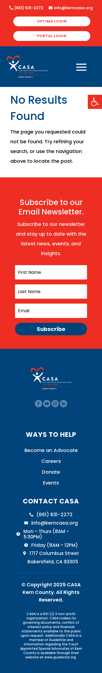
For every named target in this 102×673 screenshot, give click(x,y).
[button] (95, 102)
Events (51, 482)
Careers (51, 461)
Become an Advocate (51, 450)
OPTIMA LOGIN (52, 21)
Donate (51, 472)
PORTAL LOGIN (52, 35)
